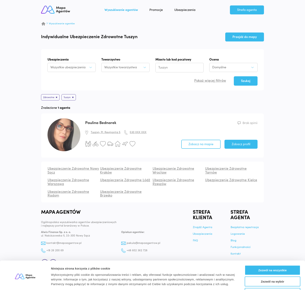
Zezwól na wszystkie (272, 255)
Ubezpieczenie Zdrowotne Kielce (231, 181)
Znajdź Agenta (202, 228)
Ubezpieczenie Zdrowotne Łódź (125, 181)
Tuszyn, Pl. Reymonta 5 (105, 133)
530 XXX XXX (138, 133)
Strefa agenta (247, 11)
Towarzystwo (110, 59)
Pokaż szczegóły (207, 282)
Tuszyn (71, 97)
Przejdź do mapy (244, 37)
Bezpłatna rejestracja (245, 228)
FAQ (195, 241)
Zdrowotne (50, 97)
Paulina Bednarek (100, 123)
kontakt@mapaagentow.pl (64, 244)
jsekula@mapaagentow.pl (144, 244)
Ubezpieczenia (189, 11)
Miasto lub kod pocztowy (173, 59)
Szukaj (245, 81)
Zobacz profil (241, 145)
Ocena (214, 59)
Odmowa (272, 278)
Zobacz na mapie (200, 145)
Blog (233, 241)
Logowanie (238, 235)
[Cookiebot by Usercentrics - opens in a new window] (25, 282)
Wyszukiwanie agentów (125, 11)
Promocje (160, 11)
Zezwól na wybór (272, 267)
